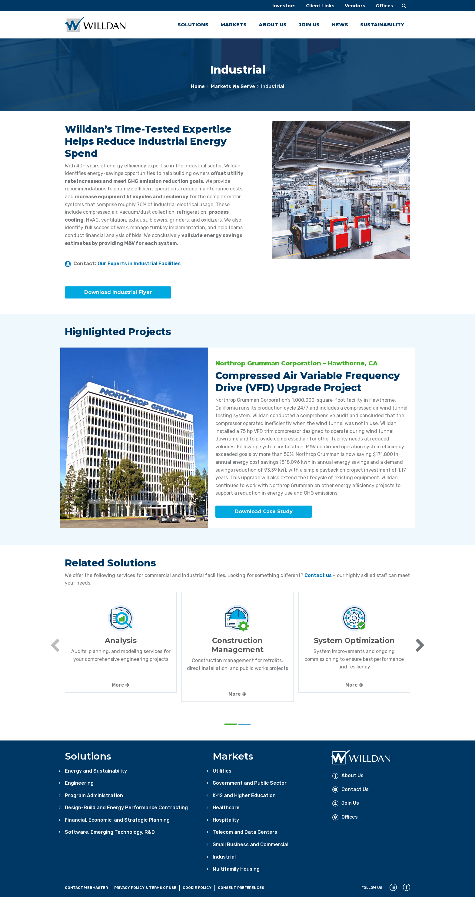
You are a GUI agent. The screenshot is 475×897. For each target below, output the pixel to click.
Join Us (309, 25)
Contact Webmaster (86, 886)
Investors (279, 5)
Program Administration (94, 794)
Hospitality (226, 819)
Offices (383, 5)
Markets (234, 25)
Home (198, 86)
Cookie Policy (197, 886)
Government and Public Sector (250, 782)
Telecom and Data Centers (245, 831)
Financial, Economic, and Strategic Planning (117, 819)
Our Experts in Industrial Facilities (139, 263)
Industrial (224, 856)
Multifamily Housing (236, 868)
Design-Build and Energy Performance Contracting (126, 807)
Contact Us (350, 788)
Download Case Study (264, 511)
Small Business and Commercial (250, 843)
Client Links (316, 5)
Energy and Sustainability (96, 770)
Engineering (79, 782)
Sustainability (382, 25)
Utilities (222, 770)
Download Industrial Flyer (118, 292)
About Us (273, 25)
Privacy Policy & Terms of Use (145, 886)
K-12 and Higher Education (244, 794)
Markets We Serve (233, 86)
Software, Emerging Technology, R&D (110, 831)
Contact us (318, 574)
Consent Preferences (241, 886)
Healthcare (226, 807)
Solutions (193, 25)
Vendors (353, 5)
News (340, 25)
